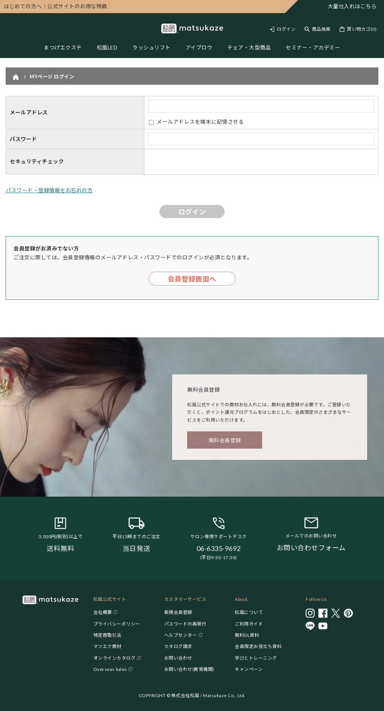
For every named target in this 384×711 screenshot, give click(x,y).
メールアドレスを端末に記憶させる (200, 121)
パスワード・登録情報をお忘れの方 (49, 190)
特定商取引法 (107, 635)
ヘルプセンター (180, 635)
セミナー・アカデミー (313, 47)
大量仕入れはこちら (352, 6)
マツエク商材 (107, 646)
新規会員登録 (178, 612)
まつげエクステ (63, 47)
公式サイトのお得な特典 (55, 6)
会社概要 (102, 612)
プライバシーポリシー (116, 624)
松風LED (107, 47)
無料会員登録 (224, 440)
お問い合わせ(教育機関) (189, 669)
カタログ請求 (178, 646)
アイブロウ (199, 47)
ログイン (286, 29)
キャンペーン (248, 669)
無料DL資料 (247, 635)
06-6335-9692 (218, 548)
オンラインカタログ (114, 658)
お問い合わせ (178, 658)
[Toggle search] (317, 29)
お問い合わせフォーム (311, 547)
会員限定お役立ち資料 (258, 646)
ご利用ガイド (249, 624)
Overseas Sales (110, 669)
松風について (249, 612)
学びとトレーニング (256, 658)
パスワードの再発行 (185, 624)
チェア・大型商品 (249, 47)
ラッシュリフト (151, 47)
